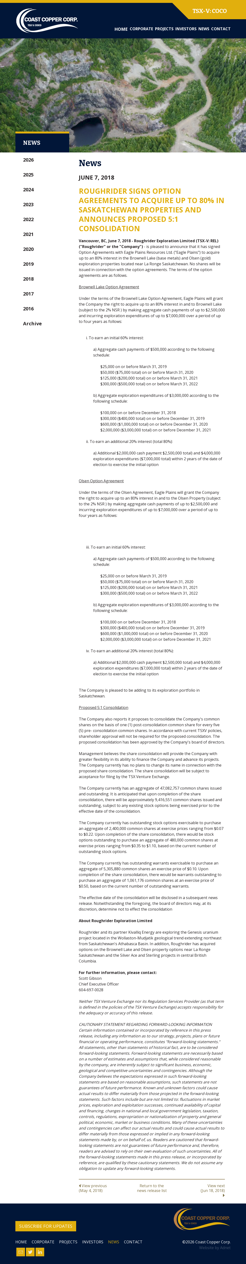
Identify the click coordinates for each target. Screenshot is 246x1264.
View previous (103, 1188)
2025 (28, 174)
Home (121, 29)
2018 (28, 279)
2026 (28, 160)
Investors (186, 28)
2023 (28, 204)
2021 (28, 234)
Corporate (141, 28)
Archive (32, 323)
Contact (221, 28)
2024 (28, 189)
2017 (28, 293)
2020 (28, 249)
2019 (28, 264)
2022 (28, 219)
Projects (164, 28)
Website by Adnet (215, 1247)
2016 (28, 308)
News (203, 28)
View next (200, 1190)
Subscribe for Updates (45, 1226)
